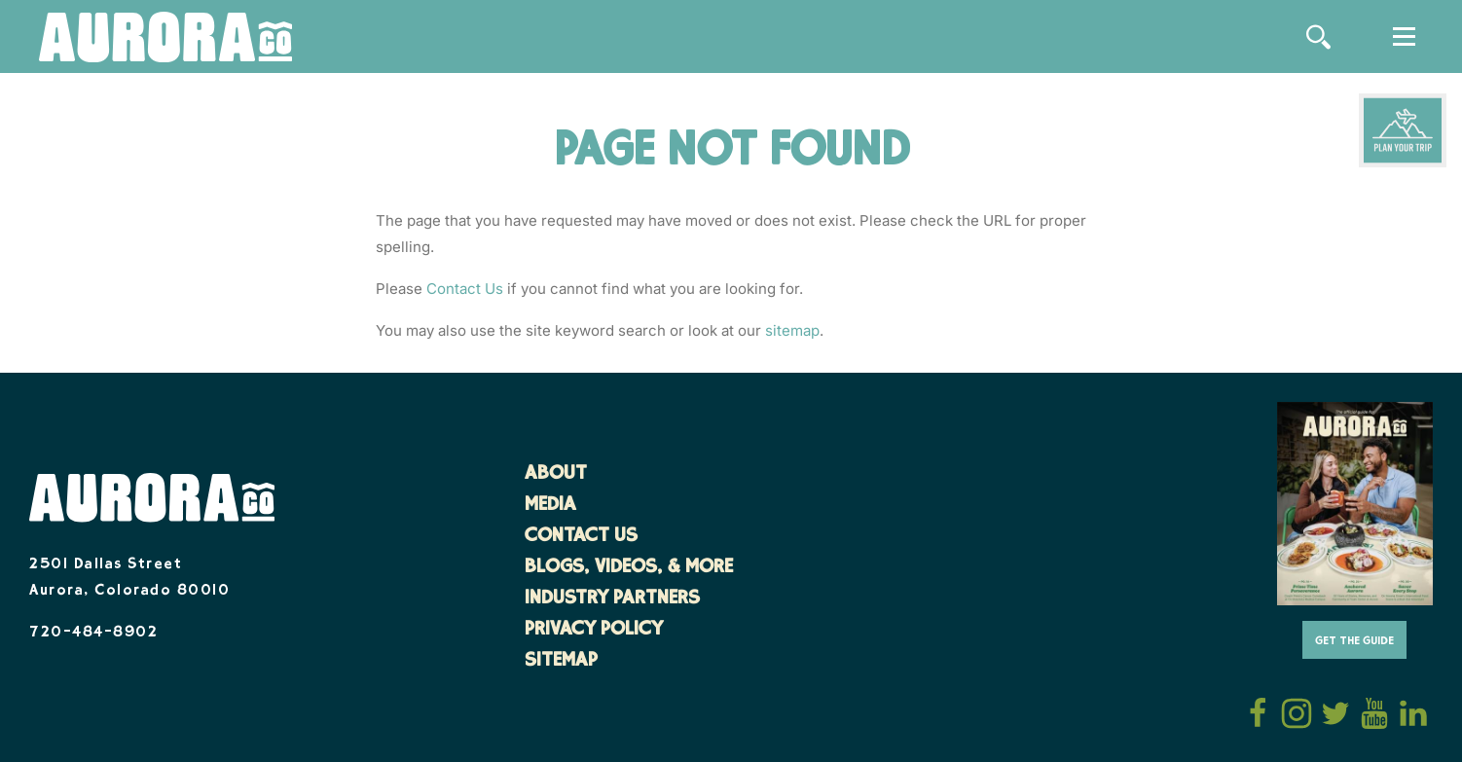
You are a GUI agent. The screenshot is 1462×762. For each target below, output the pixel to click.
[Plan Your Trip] (1402, 130)
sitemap (792, 330)
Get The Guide (1354, 641)
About (556, 475)
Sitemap (561, 661)
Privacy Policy (594, 630)
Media (550, 506)
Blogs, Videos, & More (629, 568)
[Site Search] (1318, 37)
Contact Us (464, 288)
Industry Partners (612, 599)
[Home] (165, 38)
